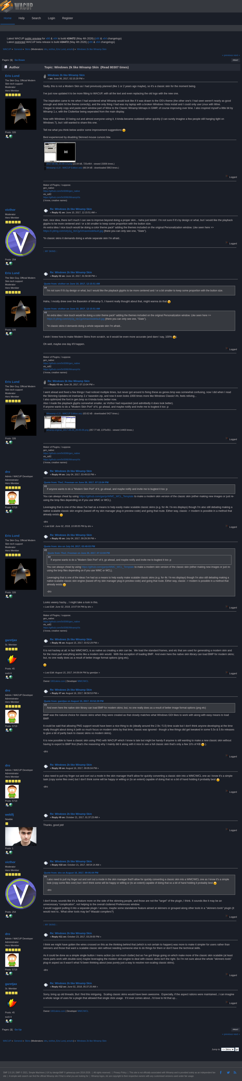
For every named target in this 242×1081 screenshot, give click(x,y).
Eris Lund (61, 49)
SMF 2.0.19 (8, 1072)
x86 (48, 38)
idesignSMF (58, 1072)
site (135, 1072)
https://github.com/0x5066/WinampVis (61, 197)
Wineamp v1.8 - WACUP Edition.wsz (63, 167)
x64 (55, 38)
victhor (51, 49)
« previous (227, 55)
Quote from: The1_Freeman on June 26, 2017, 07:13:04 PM (76, 482)
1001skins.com (57, 681)
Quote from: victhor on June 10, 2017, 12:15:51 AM (72, 283)
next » (236, 55)
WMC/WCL (82, 681)
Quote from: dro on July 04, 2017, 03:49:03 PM (69, 546)
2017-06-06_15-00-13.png (58, 163)
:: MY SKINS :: (50, 251)
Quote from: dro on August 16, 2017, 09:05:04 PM (71, 872)
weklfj (9, 814)
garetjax (11, 640)
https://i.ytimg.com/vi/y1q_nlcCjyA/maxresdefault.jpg (73, 231)
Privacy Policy (120, 1072)
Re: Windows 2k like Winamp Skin (71, 209)
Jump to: (216, 1049)
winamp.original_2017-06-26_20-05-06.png (66, 430)
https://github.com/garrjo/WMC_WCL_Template (106, 496)
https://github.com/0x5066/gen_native (61, 191)
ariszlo (70, 49)
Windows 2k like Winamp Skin (66, 75)
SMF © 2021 (21, 1072)
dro (45, 49)
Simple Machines (37, 1072)
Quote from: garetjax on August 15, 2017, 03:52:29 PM (73, 701)
